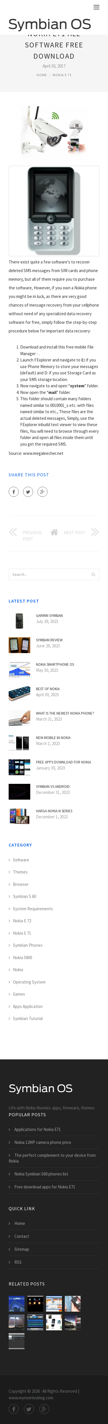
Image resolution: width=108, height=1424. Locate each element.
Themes (20, 872)
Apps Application (28, 1006)
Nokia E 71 (62, 75)
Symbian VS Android (53, 786)
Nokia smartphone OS (55, 664)
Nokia (18, 969)
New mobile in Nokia (53, 737)
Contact (21, 1236)
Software (21, 860)
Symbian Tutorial (28, 1018)
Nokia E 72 (22, 920)
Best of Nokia (48, 688)
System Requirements (33, 908)
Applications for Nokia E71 (37, 1129)
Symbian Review (49, 640)
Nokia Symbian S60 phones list (41, 1174)
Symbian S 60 (24, 896)
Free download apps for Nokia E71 (44, 1187)
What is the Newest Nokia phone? (65, 713)
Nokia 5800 (22, 957)
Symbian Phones (28, 945)
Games (19, 994)
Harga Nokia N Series (54, 811)
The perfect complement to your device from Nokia (52, 1158)
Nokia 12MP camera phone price (42, 1142)
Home (42, 75)
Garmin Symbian (49, 615)
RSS (18, 1262)
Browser (21, 884)
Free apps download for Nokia (63, 762)
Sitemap (21, 1249)
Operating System (29, 982)
